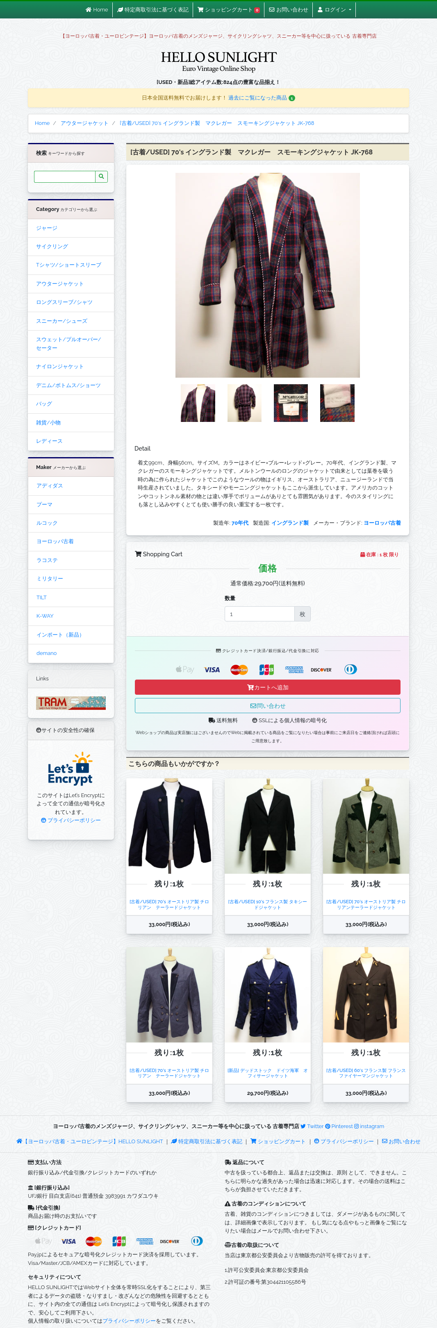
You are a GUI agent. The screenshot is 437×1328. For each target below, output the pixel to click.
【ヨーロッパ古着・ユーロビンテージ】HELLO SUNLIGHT (89, 1141)
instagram (369, 1126)
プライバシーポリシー (71, 820)
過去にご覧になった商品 (261, 98)
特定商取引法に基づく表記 (206, 1141)
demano (46, 653)
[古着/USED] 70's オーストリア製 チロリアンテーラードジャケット (365, 904)
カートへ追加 (268, 687)
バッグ (44, 404)
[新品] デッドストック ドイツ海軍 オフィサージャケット (268, 1073)
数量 (230, 598)
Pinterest (339, 1126)
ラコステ (47, 560)
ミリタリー (49, 579)
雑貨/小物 (48, 422)
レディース (49, 441)
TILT (41, 597)
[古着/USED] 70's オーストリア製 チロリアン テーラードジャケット (169, 904)
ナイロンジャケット (60, 366)
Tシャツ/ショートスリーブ (68, 265)
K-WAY (45, 616)
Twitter (311, 1126)
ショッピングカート (278, 1141)
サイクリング (52, 246)
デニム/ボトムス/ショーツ (68, 385)
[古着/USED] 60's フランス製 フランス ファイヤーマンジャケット (368, 1073)
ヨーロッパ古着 (55, 541)
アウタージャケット (60, 284)
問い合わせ (268, 705)
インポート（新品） (60, 635)
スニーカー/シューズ (61, 321)
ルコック (47, 523)
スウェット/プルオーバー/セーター (68, 343)
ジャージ (46, 228)
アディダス (49, 486)
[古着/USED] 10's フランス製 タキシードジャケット (267, 904)
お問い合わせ (401, 1141)
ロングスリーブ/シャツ (64, 302)
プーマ (44, 504)
